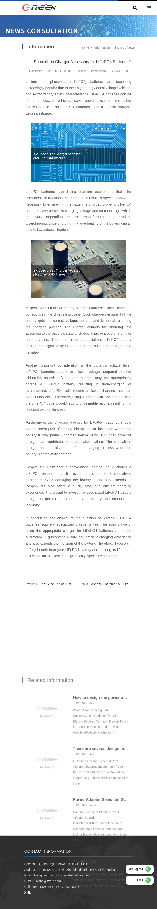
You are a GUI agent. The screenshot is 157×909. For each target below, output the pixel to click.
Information (102, 47)
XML (27, 892)
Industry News (125, 47)
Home (85, 47)
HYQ (139, 880)
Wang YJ (135, 869)
